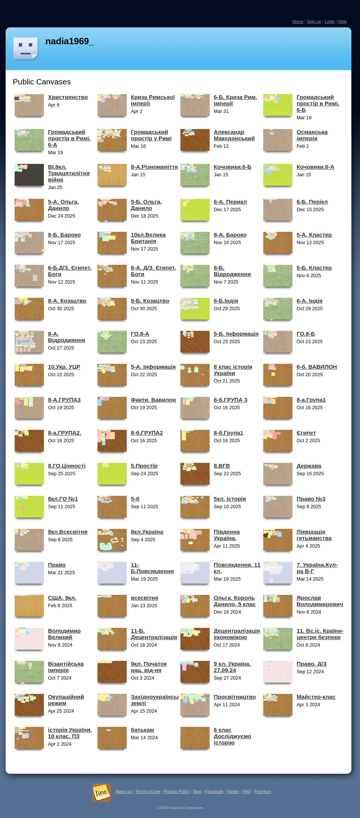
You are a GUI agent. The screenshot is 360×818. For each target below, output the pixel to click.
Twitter (233, 791)
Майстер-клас (316, 696)
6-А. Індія (309, 300)
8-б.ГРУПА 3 (231, 399)
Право (57, 564)
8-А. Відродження (66, 336)
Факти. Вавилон (153, 399)
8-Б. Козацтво (150, 300)
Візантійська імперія (66, 666)
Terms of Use (147, 791)
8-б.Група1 (228, 432)
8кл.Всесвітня (67, 531)
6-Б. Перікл (312, 201)
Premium (262, 791)
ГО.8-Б (306, 333)
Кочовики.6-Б (233, 167)
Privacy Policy (177, 791)
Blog (197, 791)
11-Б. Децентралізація (154, 633)
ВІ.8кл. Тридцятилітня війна (69, 173)
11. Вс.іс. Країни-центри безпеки (320, 633)
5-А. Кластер (314, 234)
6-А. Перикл (230, 201)
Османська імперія (312, 135)
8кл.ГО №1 (63, 498)
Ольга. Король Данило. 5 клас (235, 600)
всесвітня (144, 597)
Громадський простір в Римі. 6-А (69, 138)
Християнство (68, 97)
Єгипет (306, 432)
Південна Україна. (227, 534)
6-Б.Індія (226, 300)
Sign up (314, 21)
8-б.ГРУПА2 (147, 432)
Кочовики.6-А (315, 167)
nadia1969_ (69, 41)
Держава (309, 465)
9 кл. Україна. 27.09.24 (232, 666)
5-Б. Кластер (314, 267)
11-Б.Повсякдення (152, 567)
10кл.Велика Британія (148, 237)
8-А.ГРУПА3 (64, 399)
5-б (135, 498)
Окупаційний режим (66, 699)
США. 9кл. (62, 597)
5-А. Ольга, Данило (63, 204)
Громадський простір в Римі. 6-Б (318, 103)
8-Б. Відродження (232, 270)
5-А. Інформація (153, 366)
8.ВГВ (222, 465)
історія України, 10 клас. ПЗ (70, 732)
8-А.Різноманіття (154, 167)
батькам (142, 729)
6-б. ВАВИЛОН (317, 366)
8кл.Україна (147, 531)
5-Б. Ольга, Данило (146, 204)
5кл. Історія (230, 498)
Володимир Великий (64, 633)
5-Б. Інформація (236, 333)
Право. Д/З (312, 663)
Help (342, 21)
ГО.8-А (140, 333)
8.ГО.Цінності (67, 465)
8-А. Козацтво (67, 300)
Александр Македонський (234, 135)
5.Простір (144, 465)
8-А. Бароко (230, 234)
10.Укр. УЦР (64, 366)
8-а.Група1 (311, 399)
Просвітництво (235, 696)
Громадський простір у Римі (151, 135)
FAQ (247, 791)
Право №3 (311, 498)
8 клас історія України (233, 369)
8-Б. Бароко (64, 234)
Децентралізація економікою (237, 633)
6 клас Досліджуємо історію (232, 736)
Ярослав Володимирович (320, 600)
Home (297, 21)
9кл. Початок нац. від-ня (149, 666)
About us (124, 791)
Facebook (214, 791)
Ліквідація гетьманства (314, 534)
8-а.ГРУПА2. (64, 432)
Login (329, 21)
